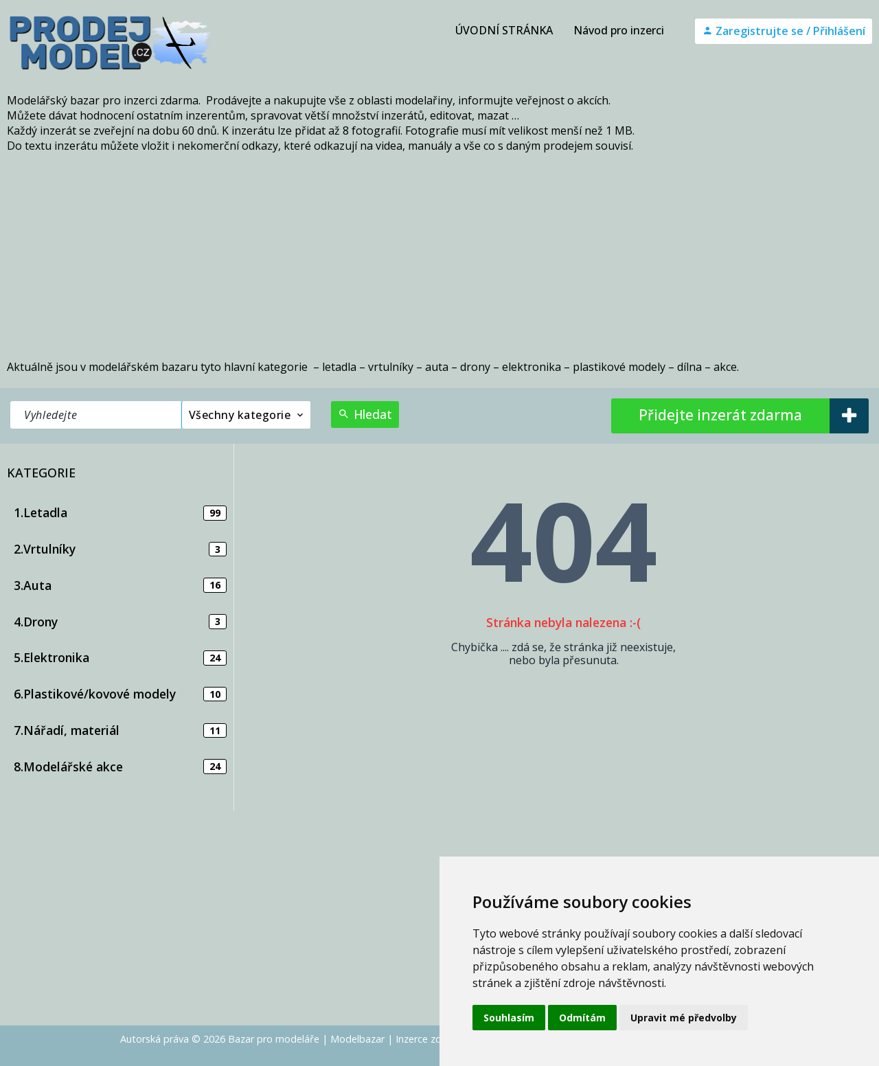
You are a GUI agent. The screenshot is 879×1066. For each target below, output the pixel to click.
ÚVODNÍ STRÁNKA (504, 30)
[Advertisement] (439, 256)
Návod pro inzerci (618, 30)
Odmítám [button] (582, 1017)
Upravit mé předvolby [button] (683, 1017)
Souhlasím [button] (508, 1017)
